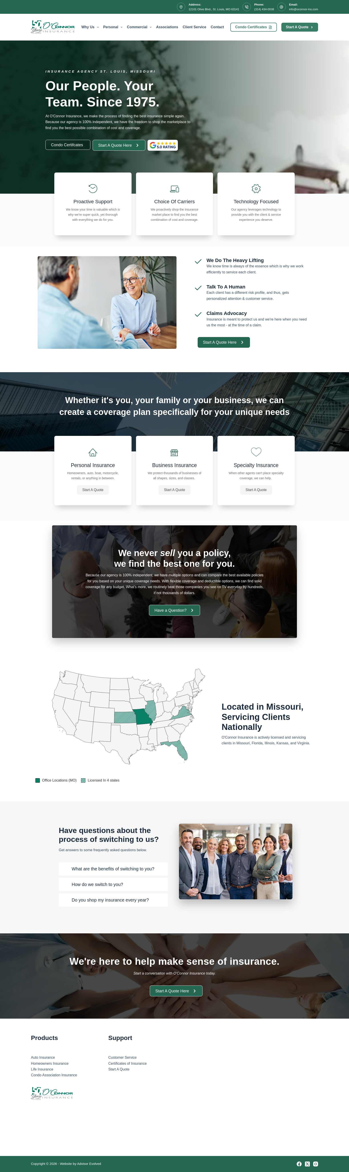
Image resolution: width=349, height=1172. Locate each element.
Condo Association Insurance (54, 1075)
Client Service (194, 27)
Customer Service (122, 1057)
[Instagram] (315, 1164)
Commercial (140, 27)
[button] (93, 490)
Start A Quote (300, 27)
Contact (217, 27)
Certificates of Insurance (127, 1063)
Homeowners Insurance (50, 1063)
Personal (113, 27)
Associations (167, 27)
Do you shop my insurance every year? (110, 900)
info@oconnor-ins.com (303, 9)
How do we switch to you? (97, 884)
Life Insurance (42, 1069)
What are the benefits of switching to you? (113, 868)
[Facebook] (299, 1164)
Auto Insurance (43, 1057)
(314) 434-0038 (264, 9)
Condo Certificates (253, 27)
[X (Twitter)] (307, 1164)
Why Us (91, 27)
